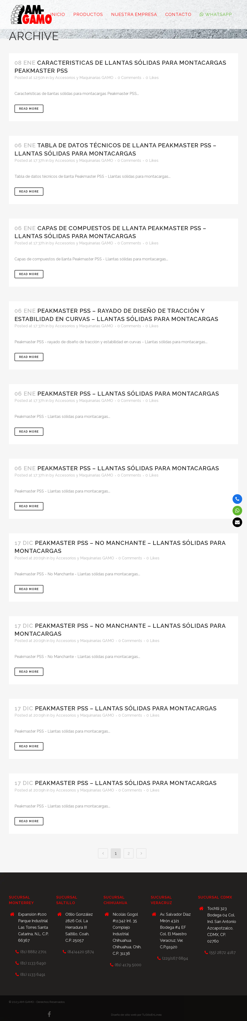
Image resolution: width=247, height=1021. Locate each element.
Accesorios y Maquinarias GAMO (84, 77)
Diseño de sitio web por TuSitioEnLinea (136, 1014)
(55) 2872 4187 (222, 952)
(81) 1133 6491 (32, 974)
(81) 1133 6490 (33, 963)
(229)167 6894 (175, 958)
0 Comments (129, 77)
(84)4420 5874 (81, 952)
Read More (29, 108)
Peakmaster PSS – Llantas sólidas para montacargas (128, 393)
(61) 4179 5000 (128, 965)
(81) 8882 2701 (33, 952)
